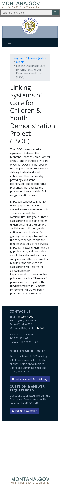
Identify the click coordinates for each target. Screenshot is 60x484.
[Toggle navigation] (9, 42)
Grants (20, 62)
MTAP (40, 328)
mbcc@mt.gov (25, 316)
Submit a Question (24, 411)
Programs (19, 58)
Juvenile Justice (37, 58)
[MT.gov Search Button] (55, 12)
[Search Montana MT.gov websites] (30, 12)
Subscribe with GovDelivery (30, 379)
